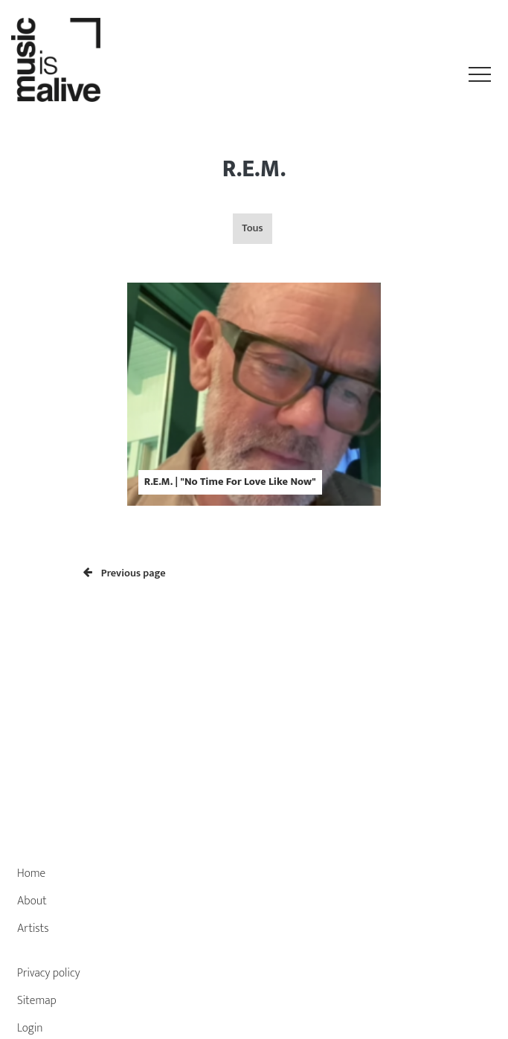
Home (31, 873)
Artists (33, 929)
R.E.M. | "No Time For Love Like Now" (230, 482)
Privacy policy (48, 973)
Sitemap (37, 1001)
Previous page (124, 573)
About (32, 901)
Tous (252, 228)
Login (30, 1028)
